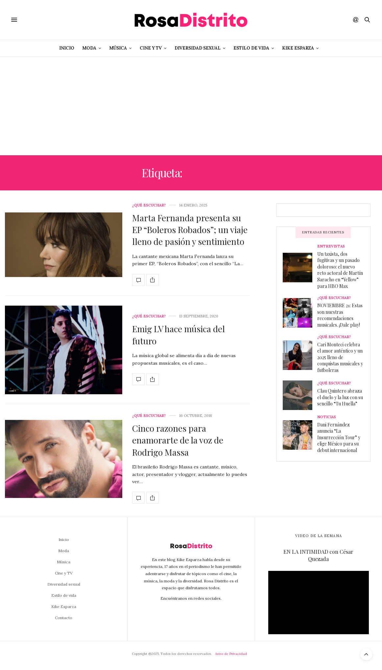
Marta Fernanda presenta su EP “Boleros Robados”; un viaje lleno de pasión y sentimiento (190, 230)
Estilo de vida (251, 48)
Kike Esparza (298, 48)
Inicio (66, 48)
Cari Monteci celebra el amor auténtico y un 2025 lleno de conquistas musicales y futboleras (340, 357)
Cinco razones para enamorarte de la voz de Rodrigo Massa (177, 440)
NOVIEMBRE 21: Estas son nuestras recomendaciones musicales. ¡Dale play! (340, 315)
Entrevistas (331, 246)
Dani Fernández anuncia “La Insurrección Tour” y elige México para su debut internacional (338, 437)
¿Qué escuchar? (149, 205)
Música (118, 48)
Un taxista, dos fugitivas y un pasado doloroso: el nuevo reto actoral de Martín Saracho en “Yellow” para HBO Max (340, 270)
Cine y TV (151, 48)
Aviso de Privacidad (231, 654)
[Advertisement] (191, 106)
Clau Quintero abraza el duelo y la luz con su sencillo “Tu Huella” (340, 397)
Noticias (326, 417)
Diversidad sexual (198, 48)
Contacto (63, 617)
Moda (89, 48)
